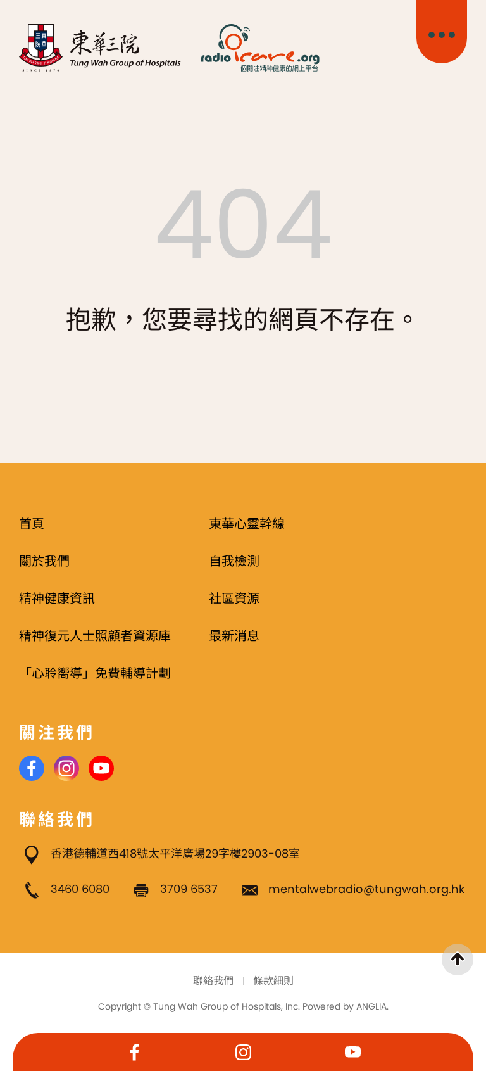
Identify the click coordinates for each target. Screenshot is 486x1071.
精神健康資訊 (57, 598)
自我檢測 (234, 561)
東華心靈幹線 (247, 524)
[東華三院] (100, 48)
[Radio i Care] (260, 48)
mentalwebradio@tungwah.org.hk (366, 889)
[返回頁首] (457, 959)
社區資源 (234, 598)
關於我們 (44, 561)
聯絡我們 (213, 980)
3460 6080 (80, 889)
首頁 (31, 524)
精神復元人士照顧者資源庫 (95, 636)
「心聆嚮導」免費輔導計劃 (95, 673)
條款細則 (273, 980)
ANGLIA (371, 1006)
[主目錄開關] (441, 31)
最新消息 (234, 636)
